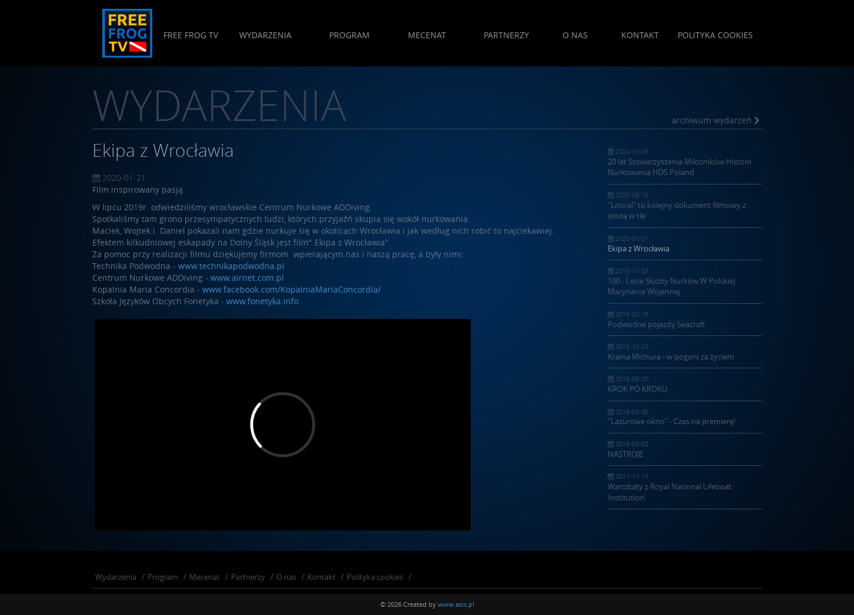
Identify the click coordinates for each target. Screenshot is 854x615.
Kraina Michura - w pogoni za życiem (685, 352)
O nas (575, 35)
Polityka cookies (715, 35)
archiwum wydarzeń (715, 120)
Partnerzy (506, 35)
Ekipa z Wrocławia (685, 244)
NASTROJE (685, 449)
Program (349, 35)
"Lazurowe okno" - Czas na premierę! (685, 417)
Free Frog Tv (190, 35)
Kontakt (640, 35)
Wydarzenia (265, 35)
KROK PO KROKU (685, 384)
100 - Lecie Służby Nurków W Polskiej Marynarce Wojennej (685, 281)
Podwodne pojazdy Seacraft (685, 320)
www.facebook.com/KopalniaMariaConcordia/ (291, 289)
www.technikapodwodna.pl (231, 265)
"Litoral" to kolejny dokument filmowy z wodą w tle (685, 205)
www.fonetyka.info (262, 301)
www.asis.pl (456, 604)
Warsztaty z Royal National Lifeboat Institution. (685, 487)
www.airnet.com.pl (247, 277)
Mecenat (426, 35)
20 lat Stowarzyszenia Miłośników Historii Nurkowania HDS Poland (685, 162)
